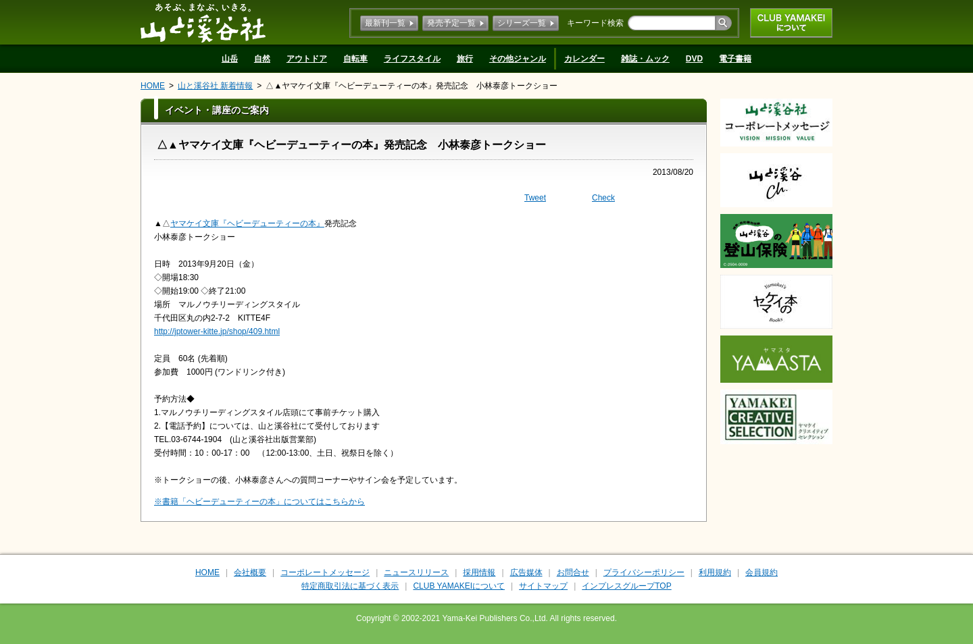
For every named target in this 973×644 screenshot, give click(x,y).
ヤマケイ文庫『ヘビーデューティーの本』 (247, 223)
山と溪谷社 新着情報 (215, 85)
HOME (153, 85)
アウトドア (306, 58)
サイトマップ (543, 586)
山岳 (230, 58)
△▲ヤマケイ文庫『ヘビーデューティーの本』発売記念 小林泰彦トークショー (411, 85)
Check (603, 198)
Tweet (535, 198)
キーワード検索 (595, 23)
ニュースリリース (416, 572)
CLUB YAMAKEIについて (791, 23)
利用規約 (715, 572)
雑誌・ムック (645, 58)
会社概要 (250, 572)
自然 (262, 58)
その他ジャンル (517, 58)
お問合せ (573, 572)
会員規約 (761, 572)
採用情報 (479, 572)
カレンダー (584, 58)
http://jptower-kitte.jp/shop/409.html (217, 331)
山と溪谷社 (203, 22)
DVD (694, 58)
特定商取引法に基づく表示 (350, 586)
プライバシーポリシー (643, 572)
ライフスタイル (412, 58)
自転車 (355, 58)
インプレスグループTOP (626, 586)
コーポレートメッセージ (325, 572)
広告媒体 (526, 572)
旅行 (465, 58)
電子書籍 (735, 58)
